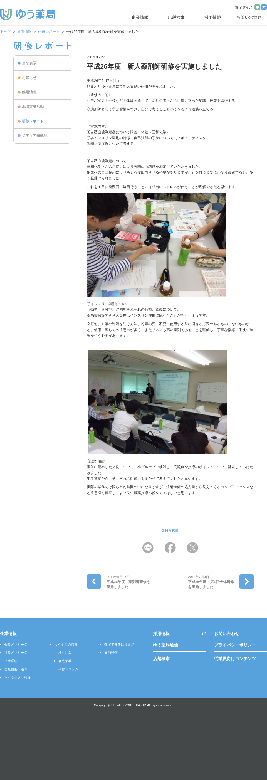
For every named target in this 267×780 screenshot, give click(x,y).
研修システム (68, 669)
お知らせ (29, 78)
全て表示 (29, 63)
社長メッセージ (16, 652)
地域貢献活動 (33, 107)
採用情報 (29, 92)
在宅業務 (65, 661)
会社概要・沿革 (16, 669)
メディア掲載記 (34, 136)
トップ (5, 31)
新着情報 (24, 31)
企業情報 (8, 633)
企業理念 (11, 661)
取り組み (65, 652)
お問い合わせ (226, 633)
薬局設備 (111, 652)
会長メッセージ (16, 644)
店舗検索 (161, 658)
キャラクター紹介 (17, 677)
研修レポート (49, 31)
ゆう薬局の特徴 (66, 644)
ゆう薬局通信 (165, 645)
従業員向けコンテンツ (235, 658)
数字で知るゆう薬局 (119, 644)
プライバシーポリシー (235, 645)
